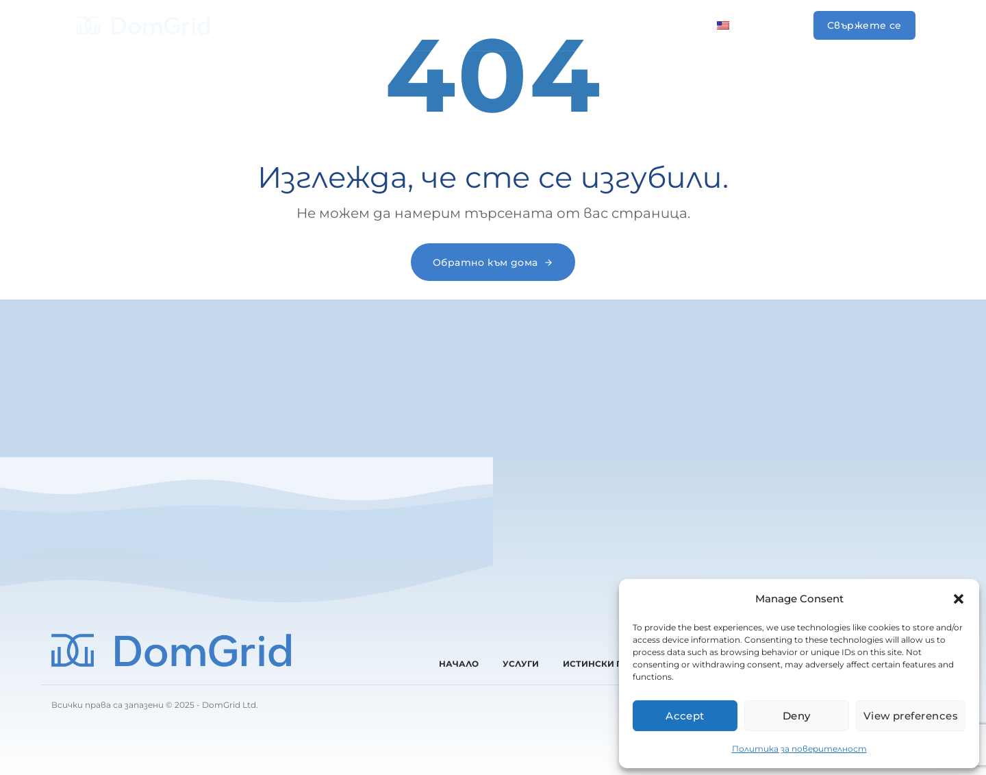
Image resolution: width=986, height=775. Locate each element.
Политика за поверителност (799, 748)
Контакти (656, 25)
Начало (307, 25)
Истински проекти (611, 664)
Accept (685, 715)
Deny (797, 715)
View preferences (910, 715)
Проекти (442, 25)
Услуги (371, 25)
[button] (958, 599)
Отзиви (578, 25)
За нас (512, 25)
